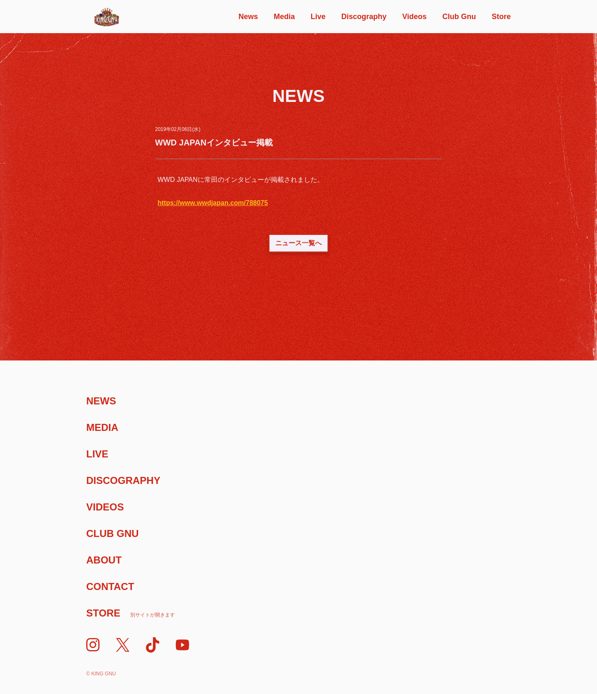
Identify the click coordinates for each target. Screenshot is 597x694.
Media (284, 16)
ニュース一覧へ (298, 243)
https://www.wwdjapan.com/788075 (213, 202)
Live (318, 16)
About (103, 560)
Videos (414, 16)
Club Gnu (459, 16)
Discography (363, 16)
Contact (110, 586)
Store (501, 16)
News (248, 16)
